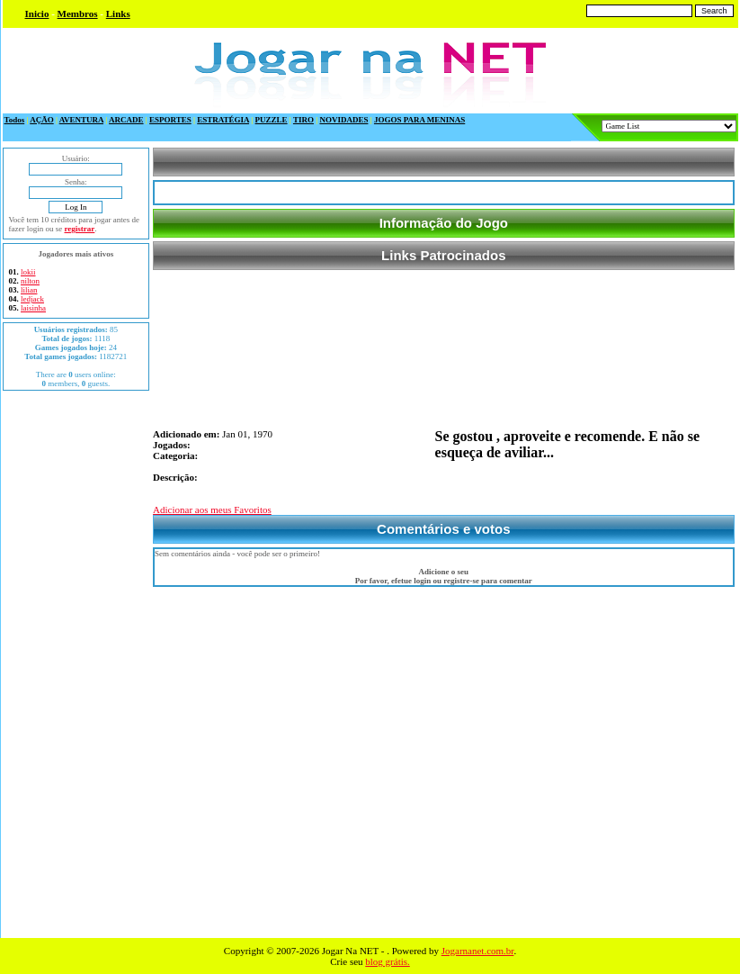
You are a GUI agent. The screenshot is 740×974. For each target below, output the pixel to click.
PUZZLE (271, 119)
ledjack (32, 298)
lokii (28, 271)
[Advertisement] (75, 664)
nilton (30, 280)
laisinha (33, 307)
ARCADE (126, 119)
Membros (78, 13)
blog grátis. (387, 961)
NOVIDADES (343, 119)
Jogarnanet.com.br (477, 950)
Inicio (37, 13)
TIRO (303, 119)
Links (118, 13)
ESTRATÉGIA (223, 119)
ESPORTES (170, 119)
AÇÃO (42, 119)
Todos (14, 119)
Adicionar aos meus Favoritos (212, 509)
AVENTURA (81, 119)
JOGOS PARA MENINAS (419, 119)
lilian (29, 289)
